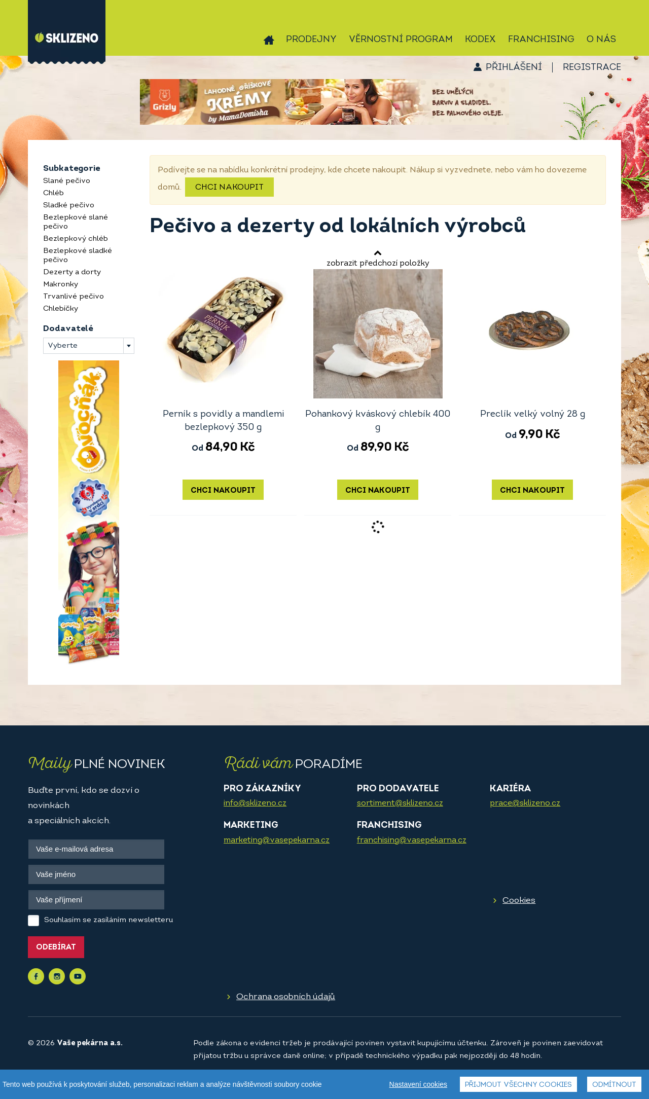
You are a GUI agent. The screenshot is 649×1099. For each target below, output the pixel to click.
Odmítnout (614, 1085)
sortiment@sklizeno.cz (400, 803)
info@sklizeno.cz (255, 803)
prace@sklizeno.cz (525, 803)
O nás (601, 40)
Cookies (518, 900)
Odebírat (56, 947)
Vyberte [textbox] (63, 346)
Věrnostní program (401, 40)
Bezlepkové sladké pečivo (77, 255)
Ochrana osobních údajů (285, 997)
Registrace (592, 67)
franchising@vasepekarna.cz (411, 840)
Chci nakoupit (229, 188)
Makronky (60, 284)
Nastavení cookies (418, 1084)
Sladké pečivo (68, 205)
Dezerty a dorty (72, 272)
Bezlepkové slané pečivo (75, 222)
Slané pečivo (66, 181)
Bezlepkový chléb (75, 239)
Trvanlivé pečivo (73, 297)
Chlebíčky (60, 309)
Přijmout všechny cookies (518, 1085)
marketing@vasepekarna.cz (277, 840)
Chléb (53, 193)
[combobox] (88, 346)
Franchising (541, 40)
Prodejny (311, 40)
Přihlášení (514, 67)
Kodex (480, 40)
